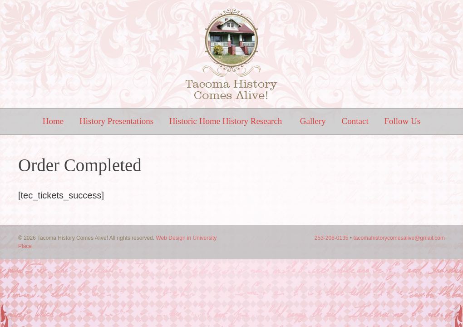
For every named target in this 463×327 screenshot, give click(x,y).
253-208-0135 (332, 238)
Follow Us (402, 121)
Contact (355, 121)
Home (53, 121)
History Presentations (116, 121)
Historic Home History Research (226, 121)
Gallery (313, 121)
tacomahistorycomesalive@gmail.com (399, 238)
